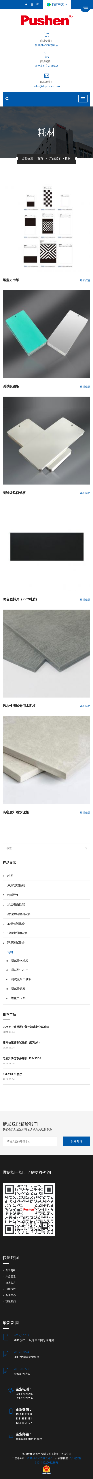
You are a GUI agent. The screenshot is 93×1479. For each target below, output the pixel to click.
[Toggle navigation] (83, 98)
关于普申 (10, 1270)
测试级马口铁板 (14, 493)
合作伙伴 (10, 1288)
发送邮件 (77, 1141)
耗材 (10, 952)
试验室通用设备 (17, 933)
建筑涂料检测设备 (19, 914)
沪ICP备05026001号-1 (40, 1458)
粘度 (10, 875)
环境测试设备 (16, 942)
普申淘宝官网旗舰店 (46, 45)
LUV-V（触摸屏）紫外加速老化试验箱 (26, 1027)
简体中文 (57, 4)
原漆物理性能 (16, 885)
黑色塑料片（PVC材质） (21, 599)
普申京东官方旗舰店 (46, 65)
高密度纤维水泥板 (16, 812)
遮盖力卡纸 (11, 280)
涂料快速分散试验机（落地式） (22, 1042)
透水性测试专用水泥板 (19, 706)
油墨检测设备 (16, 923)
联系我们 (10, 1301)
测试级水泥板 (20, 960)
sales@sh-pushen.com (46, 86)
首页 (40, 158)
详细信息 (85, 280)
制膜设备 (13, 895)
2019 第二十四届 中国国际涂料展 (34, 1340)
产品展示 (55, 158)
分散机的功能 (22, 1374)
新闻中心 (10, 1295)
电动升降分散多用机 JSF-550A (22, 1058)
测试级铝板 (11, 386)
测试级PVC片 (19, 970)
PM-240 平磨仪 (12, 1074)
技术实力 (10, 1282)
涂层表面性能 (16, 904)
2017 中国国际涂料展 (26, 1357)
